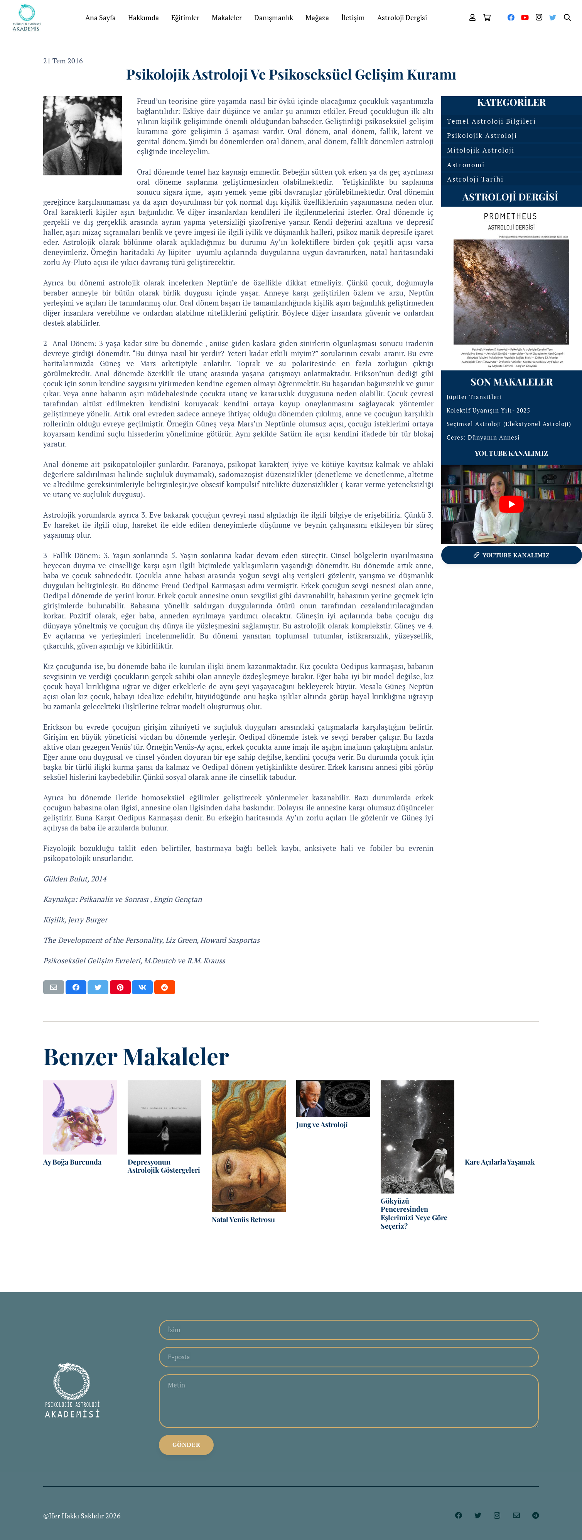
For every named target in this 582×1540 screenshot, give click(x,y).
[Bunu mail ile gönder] (53, 987)
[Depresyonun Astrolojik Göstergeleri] (165, 1117)
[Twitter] (553, 17)
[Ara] (567, 17)
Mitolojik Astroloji (481, 150)
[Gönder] (186, 1448)
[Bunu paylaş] (76, 987)
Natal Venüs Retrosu (243, 1219)
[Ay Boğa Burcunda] (80, 1117)
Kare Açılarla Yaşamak (500, 1161)
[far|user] (472, 17)
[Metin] (349, 1403)
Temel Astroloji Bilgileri (491, 121)
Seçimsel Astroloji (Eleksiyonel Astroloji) (509, 424)
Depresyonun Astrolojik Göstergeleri (164, 1166)
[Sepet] (487, 17)
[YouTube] (525, 17)
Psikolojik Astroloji (482, 135)
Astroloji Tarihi (475, 179)
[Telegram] (535, 1518)
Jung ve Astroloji (323, 1124)
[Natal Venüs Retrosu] (249, 1146)
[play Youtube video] (511, 504)
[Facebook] (511, 17)
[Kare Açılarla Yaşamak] (502, 1117)
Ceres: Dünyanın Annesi (483, 437)
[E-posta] (349, 1358)
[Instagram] (539, 17)
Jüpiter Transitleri (474, 397)
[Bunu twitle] (98, 987)
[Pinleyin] (120, 987)
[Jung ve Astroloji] (333, 1098)
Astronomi (466, 164)
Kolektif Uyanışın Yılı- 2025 (488, 410)
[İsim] (349, 1330)
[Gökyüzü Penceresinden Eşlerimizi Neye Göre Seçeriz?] (418, 1137)
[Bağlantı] (28, 17)
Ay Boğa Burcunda (72, 1161)
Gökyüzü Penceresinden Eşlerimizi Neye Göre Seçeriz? (414, 1213)
